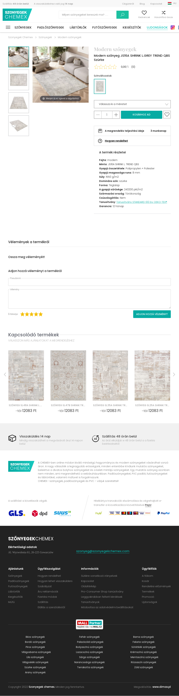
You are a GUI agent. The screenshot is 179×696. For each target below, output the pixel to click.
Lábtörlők (78, 27)
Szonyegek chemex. (42, 687)
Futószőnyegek (104, 27)
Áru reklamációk (48, 591)
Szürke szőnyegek (35, 667)
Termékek (148, 591)
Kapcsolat (156, 3)
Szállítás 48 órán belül (119, 436)
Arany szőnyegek (35, 672)
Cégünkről (128, 3)
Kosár (173, 17)
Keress (106, 15)
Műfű (11, 602)
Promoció (148, 597)
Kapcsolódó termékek (33, 334)
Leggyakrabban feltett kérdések (101, 597)
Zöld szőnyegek (143, 667)
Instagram (173, 27)
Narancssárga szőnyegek (89, 662)
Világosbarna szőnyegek (36, 652)
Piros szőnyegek (35, 647)
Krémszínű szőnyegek (143, 652)
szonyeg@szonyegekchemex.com (103, 551)
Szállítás (16, 3)
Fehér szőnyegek (89, 637)
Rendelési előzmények (156, 586)
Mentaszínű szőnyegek (144, 657)
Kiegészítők (132, 27)
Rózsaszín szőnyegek (143, 662)
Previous (23, 140)
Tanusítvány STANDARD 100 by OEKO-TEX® (141, 202)
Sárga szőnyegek (89, 657)
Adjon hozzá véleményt (152, 314)
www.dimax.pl (161, 687)
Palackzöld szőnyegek (90, 642)
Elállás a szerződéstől (51, 607)
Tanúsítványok (90, 602)
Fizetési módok (47, 597)
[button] (132, 104)
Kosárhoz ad (141, 114)
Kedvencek (137, 17)
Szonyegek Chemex (20, 37)
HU (174, 3)
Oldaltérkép (88, 586)
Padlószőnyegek (50, 27)
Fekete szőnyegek (144, 642)
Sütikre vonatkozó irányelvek (99, 576)
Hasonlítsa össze (157, 17)
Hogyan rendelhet (116, 141)
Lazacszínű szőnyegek (89, 652)
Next (15, 140)
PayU (148, 505)
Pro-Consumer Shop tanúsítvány (102, 591)
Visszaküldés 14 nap (35, 436)
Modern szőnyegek (69, 37)
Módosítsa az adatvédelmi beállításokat (107, 607)
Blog (142, 3)
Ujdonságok (157, 27)
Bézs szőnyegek (35, 637)
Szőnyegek (23, 27)
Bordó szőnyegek (35, 642)
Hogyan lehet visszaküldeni (55, 581)
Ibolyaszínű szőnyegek (89, 647)
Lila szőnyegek (35, 657)
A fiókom (122, 17)
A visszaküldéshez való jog (53, 3)
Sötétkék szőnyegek (143, 647)
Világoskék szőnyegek (35, 662)
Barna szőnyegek (143, 637)
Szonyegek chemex (18, 14)
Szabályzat (45, 586)
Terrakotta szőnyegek (90, 667)
